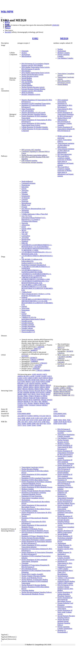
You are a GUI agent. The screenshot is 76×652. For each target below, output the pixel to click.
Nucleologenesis (62, 576)
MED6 (48, 387)
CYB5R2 (68, 388)
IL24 (19, 381)
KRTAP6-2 (21, 383)
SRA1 (36, 401)
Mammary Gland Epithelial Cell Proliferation (63, 492)
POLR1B (67, 393)
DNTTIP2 (27, 380)
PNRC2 (31, 396)
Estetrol (24, 314)
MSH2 (47, 389)
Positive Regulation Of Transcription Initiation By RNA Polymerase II (66, 129)
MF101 (23, 230)
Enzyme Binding (26, 85)
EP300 (33, 380)
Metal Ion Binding (27, 92)
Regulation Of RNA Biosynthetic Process (34, 480)
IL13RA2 (49, 380)
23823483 (37, 367)
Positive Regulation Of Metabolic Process (35, 530)
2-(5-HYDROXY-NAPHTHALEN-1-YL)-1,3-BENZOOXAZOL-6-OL (36, 253)
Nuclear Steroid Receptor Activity (32, 74)
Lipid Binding (26, 83)
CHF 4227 (24, 232)
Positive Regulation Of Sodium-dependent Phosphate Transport (64, 594)
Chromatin (24, 51)
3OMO (24, 423)
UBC (69, 395)
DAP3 (41, 378)
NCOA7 (43, 391)
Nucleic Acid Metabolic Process (31, 578)
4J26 (41, 423)
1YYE (36, 420)
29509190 (55, 25)
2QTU (31, 422)
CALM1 (32, 376)
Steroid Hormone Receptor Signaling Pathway (66, 616)
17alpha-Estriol (26, 292)
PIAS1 (38, 394)
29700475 (33, 357)
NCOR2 (20, 392)
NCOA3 (31, 391)
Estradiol (24, 192)
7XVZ (24, 425)
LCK (26, 383)
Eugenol (24, 306)
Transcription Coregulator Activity (32, 498)
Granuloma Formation (64, 567)
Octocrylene (25, 308)
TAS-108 (24, 234)
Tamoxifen (24, 190)
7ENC (64, 420)
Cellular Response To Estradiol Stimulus (34, 127)
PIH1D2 (61, 393)
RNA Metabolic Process (29, 569)
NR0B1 (48, 392)
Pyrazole (24, 207)
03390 (19, 411)
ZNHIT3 (20, 407)
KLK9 (38, 381)
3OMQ (33, 423)
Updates (7, 28)
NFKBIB (26, 392)
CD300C (56, 388)
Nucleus (24, 53)
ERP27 (55, 390)
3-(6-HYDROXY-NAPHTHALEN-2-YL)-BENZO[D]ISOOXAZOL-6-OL (35, 282)
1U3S (41, 418)
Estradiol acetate (26, 321)
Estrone (23, 189)
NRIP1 (25, 394)
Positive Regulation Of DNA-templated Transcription (64, 507)
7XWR (38, 425)
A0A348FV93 (22, 416)
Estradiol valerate (27, 328)
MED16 (48, 385)
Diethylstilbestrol (27, 181)
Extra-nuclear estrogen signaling (31, 162)
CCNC (25, 378)
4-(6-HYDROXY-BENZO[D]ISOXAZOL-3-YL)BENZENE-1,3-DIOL (36, 249)
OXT (29, 394)
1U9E (45, 418)
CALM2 (37, 376)
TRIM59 (42, 403)
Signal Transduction (27, 109)
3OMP (29, 423)
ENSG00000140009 (24, 413)
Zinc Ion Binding (27, 82)
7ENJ (68, 420)
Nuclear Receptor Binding (29, 469)
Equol (23, 312)
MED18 (62, 391)
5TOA (49, 423)
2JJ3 (22, 422)
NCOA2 (26, 391)
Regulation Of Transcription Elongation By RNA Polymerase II (65, 498)
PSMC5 (38, 398)
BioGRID (8, 32)
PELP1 (33, 394)
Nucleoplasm (25, 54)
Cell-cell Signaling (27, 111)
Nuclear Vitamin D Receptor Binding (33, 576)
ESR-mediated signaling (29, 160)
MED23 (37, 387)
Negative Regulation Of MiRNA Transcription (65, 531)
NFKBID (32, 392)
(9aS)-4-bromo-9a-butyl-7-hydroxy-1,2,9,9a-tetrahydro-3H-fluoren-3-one (35, 294)
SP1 (32, 401)
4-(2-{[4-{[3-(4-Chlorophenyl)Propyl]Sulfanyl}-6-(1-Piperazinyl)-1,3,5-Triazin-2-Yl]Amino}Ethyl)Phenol (33, 218)
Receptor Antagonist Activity (30, 94)
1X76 (49, 418)
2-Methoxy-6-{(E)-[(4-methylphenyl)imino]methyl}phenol (33, 318)
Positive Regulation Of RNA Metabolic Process (36, 487)
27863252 (33, 359)
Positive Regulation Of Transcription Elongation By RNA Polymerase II (65, 114)
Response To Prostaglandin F (62, 631)
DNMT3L (20, 380)
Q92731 (48, 416)
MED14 (42, 385)
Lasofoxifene (25, 236)
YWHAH (32, 405)
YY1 (72, 395)
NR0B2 (19, 394)
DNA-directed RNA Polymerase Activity (64, 81)
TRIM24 (36, 403)
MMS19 (37, 389)
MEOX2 (25, 389)
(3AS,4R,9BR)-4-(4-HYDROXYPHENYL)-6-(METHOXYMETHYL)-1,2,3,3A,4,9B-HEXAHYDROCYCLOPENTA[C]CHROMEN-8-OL (37, 302)
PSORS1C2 (57, 395)
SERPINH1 (37, 400)
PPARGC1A (38, 396)
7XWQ (33, 425)
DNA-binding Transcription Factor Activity (35, 73)
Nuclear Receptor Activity (29, 76)
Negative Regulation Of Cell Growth (33, 112)
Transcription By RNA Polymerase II (64, 110)
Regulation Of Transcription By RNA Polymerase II (64, 105)
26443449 (36, 368)
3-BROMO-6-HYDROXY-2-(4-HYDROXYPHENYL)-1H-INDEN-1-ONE (35, 278)
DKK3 (50, 378)
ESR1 (38, 380)
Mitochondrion (26, 56)
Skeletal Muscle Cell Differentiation (64, 119)
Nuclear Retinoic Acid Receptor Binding (34, 579)
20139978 (70, 351)
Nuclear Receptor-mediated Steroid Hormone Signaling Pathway (63, 622)
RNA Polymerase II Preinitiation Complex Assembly (64, 123)
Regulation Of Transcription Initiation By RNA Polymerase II (66, 481)
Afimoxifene (25, 225)
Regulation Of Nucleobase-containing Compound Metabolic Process (33, 493)
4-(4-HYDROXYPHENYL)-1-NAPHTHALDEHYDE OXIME (31, 271)
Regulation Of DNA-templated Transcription (36, 103)
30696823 (33, 350)
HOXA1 (43, 380)
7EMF (55, 420)
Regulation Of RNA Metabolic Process (34, 485)
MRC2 (42, 389)
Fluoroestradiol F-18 (28, 332)
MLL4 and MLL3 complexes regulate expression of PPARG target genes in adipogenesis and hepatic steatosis (65, 160)
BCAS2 (26, 376)
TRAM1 (30, 403)
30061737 (37, 348)
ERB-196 (24, 243)
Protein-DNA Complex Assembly (32, 574)
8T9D (55, 423)
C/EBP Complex (62, 569)
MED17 (20, 387)
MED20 (64, 38)
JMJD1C (28, 381)
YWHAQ (38, 405)
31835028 (40, 347)
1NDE (23, 418)
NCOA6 (37, 391)
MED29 (67, 391)
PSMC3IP (32, 398)
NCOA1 (20, 391)
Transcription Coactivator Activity (32, 467)
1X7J (27, 420)
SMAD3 (49, 400)
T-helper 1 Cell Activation (65, 578)
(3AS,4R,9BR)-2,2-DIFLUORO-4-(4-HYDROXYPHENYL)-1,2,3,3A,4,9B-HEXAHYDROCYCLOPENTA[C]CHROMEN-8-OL (37, 287)
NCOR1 (49, 391)
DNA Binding (25, 71)
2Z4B (43, 422)
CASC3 (49, 376)
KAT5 (34, 381)
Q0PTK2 (36, 416)
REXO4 (25, 400)
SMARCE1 (27, 401)
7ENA (60, 420)
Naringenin (25, 210)
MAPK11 (20, 385)
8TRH (64, 423)
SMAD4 (20, 401)
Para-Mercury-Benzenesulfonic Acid (33, 208)
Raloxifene (25, 187)
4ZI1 (44, 423)
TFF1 (25, 403)
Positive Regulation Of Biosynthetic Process (35, 509)
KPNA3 (43, 381)
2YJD (35, 422)
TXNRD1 (20, 405)
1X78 (19, 420)
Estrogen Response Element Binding (33, 89)
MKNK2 (31, 389)
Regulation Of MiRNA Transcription (64, 607)
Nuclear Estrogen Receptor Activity (33, 87)
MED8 (55, 393)
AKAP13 (40, 374)
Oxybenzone (25, 198)
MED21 (31, 387)
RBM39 (20, 400)
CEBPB (62, 388)
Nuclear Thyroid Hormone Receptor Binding (36, 491)
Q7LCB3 (42, 416)
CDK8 (30, 378)
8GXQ (65, 422)
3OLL (48, 422)
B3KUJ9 (56, 416)
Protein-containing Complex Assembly (63, 557)
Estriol (23, 227)
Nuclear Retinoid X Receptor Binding (33, 585)
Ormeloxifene (25, 315)
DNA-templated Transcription (62, 101)
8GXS (70, 422)
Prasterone (24, 201)
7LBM (55, 422)
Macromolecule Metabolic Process (32, 594)
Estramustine (25, 196)
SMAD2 (43, 400)
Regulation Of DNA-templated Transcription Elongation (65, 512)
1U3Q (33, 418)
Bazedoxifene (25, 239)
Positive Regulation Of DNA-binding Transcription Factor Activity (33, 124)
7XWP (29, 425)
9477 (55, 409)
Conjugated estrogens (28, 183)
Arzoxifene (25, 237)
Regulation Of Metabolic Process (32, 529)
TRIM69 (64, 395)
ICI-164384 (25, 212)
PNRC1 (26, 396)
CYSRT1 (35, 378)
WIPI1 (26, 405)
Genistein (24, 199)
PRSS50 (25, 398)
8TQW (60, 423)
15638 (55, 411)
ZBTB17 (45, 405)
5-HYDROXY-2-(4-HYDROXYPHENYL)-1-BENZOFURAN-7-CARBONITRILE (36, 275)
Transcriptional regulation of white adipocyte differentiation (65, 145)
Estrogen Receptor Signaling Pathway (33, 114)
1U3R (37, 418)
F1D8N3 (30, 416)
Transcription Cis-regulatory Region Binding (66, 580)
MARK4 (56, 391)
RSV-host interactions (64, 154)
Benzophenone (26, 203)
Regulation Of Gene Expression (31, 496)
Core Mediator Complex (65, 58)
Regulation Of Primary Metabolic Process (35, 536)
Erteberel (24, 297)
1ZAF (40, 420)
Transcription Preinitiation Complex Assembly (36, 540)
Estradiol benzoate (27, 323)
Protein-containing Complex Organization (64, 627)
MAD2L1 (38, 383)
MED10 (31, 385)
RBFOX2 (44, 398)
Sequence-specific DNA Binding (32, 91)
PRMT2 (20, 398)
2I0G (19, 422)
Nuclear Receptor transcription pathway (34, 155)
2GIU (48, 420)
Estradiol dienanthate (28, 326)
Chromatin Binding (27, 590)
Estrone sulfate (26, 228)
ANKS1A (70, 386)
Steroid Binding (26, 78)
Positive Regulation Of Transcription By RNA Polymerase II (64, 447)
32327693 (38, 365)
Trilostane (24, 194)
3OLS (19, 423)
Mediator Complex (63, 53)
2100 (19, 409)
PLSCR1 (20, 396)
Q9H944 (62, 416)
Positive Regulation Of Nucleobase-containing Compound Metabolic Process (36, 482)
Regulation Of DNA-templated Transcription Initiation (65, 487)
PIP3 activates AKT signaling (31, 150)
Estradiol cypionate (27, 324)
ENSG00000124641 (60, 413)
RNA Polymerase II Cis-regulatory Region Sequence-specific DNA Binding (35, 64)
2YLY (39, 422)
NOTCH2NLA (41, 392)
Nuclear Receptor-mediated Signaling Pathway (36, 592)
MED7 (19, 389)
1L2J (19, 418)
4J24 (37, 423)
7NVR (60, 422)
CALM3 (43, 376)
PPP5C (45, 396)
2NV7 (26, 422)
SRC (40, 401)
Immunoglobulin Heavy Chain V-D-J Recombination (65, 572)
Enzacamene (25, 310)
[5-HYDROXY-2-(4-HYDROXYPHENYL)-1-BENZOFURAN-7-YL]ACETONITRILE (36, 246)
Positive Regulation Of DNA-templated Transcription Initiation (34, 546)
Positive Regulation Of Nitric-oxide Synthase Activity (64, 612)
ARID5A (20, 376)
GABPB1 (70, 390)
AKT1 (45, 374)
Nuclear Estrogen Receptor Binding (33, 538)
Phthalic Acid (25, 205)
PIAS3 (48, 394)
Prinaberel (24, 241)
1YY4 (31, 420)
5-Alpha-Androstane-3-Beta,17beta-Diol (34, 214)
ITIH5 (23, 381)
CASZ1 (19, 378)
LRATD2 (32, 383)
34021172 (60, 348)
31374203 (24, 356)
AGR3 (34, 374)
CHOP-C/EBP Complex (65, 583)
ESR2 (35, 38)
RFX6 (31, 400)
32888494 (40, 359)
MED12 (37, 385)
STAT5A (20, 403)
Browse (7, 22)
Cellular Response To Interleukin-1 (64, 553)
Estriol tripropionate (28, 330)
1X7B (23, 420)
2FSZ (44, 420)
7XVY (19, 425)
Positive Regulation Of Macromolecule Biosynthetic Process (34, 506)
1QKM (28, 418)
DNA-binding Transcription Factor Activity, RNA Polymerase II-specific (35, 68)
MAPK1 (44, 383)
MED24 (42, 387)
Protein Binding (26, 80)
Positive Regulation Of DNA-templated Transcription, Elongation (34, 560)
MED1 (26, 385)
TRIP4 (47, 403)
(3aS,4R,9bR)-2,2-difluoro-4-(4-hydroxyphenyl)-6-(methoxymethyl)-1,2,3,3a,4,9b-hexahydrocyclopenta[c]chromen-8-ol (33, 262)
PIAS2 (43, 394)
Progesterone (25, 185)
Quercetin (24, 223)
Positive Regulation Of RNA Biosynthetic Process (66, 502)
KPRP (48, 381)
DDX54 (45, 378)
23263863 (68, 357)
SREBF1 (45, 401)
